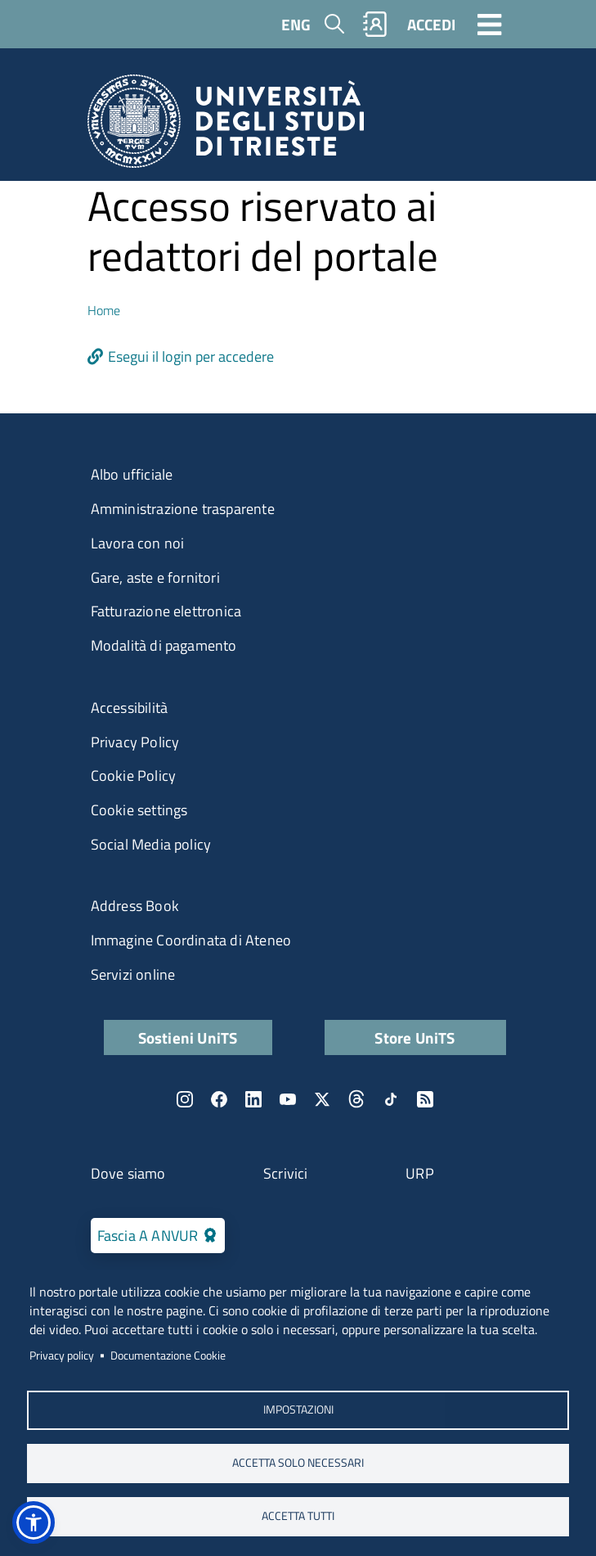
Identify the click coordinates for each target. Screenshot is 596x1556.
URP (420, 1173)
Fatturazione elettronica (166, 611)
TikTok (390, 1099)
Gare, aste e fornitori (155, 577)
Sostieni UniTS (188, 1037)
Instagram (184, 1099)
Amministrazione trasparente (183, 509)
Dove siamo (128, 1173)
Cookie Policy (134, 775)
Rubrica (374, 24)
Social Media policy (151, 844)
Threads (356, 1099)
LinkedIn (253, 1099)
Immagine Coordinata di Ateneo (191, 940)
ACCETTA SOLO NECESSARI (298, 1463)
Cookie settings (139, 810)
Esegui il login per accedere (191, 356)
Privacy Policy (135, 742)
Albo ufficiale (132, 474)
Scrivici (285, 1173)
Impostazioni (298, 1409)
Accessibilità (129, 708)
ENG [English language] (296, 24)
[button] (33, 1522)
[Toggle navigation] (489, 23)
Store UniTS (414, 1037)
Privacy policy (61, 1355)
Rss (425, 1099)
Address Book (135, 906)
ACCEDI (431, 24)
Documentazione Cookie (168, 1355)
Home (103, 310)
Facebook (219, 1099)
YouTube (287, 1099)
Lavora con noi (138, 543)
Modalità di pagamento (164, 645)
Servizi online (133, 974)
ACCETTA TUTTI (298, 1516)
